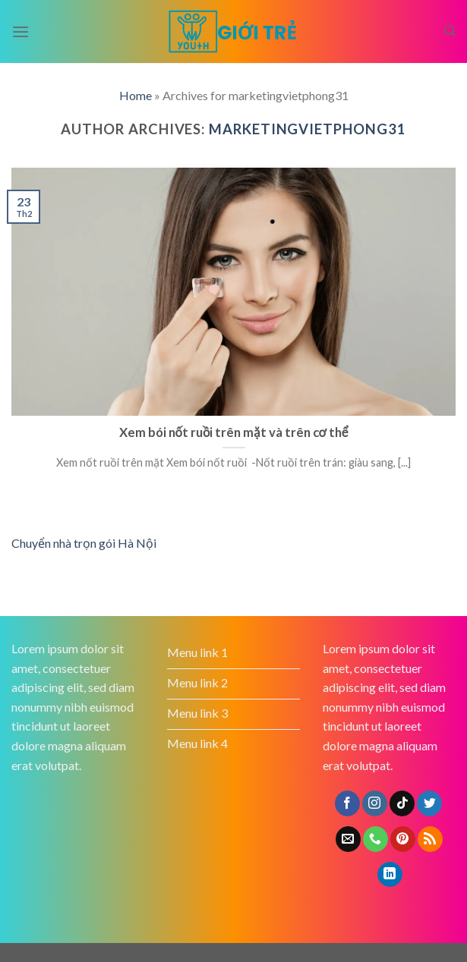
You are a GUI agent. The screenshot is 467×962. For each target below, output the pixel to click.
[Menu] (20, 31)
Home (135, 95)
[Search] (450, 31)
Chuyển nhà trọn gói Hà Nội (83, 543)
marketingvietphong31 (307, 129)
